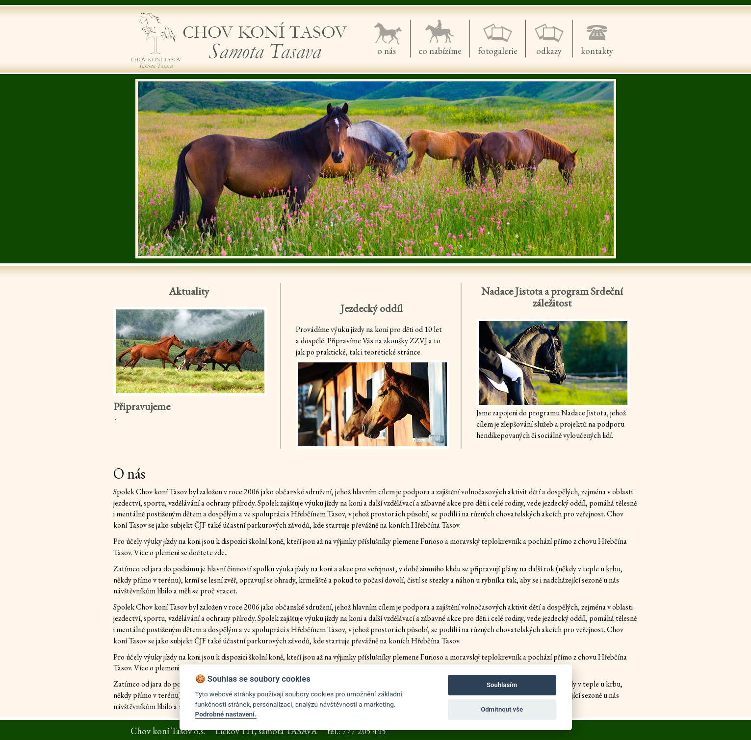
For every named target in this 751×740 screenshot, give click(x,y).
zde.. (221, 552)
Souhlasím (502, 685)
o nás (386, 50)
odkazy (549, 50)
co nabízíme (440, 50)
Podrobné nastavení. (226, 714)
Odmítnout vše (502, 709)
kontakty (597, 50)
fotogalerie (498, 50)
